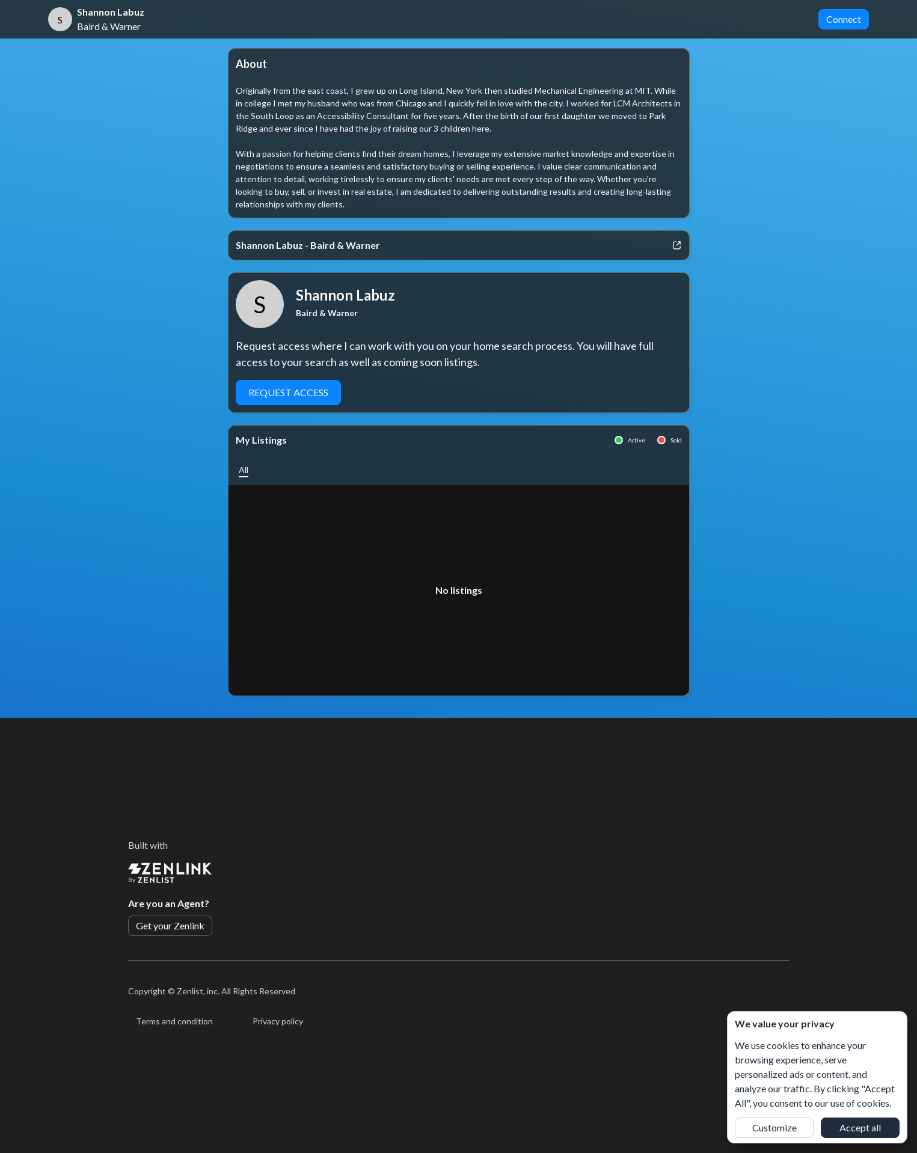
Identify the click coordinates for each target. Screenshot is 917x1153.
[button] (243, 470)
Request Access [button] (288, 392)
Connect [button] (843, 19)
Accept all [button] (860, 1127)
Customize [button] (774, 1127)
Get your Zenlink (170, 925)
